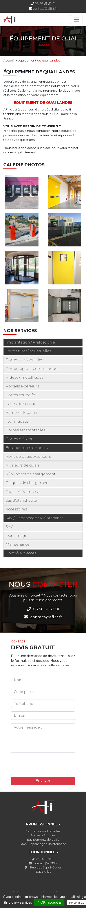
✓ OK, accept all (49, 902)
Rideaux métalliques (24, 377)
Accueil (8, 60)
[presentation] (44, 764)
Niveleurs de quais (22, 465)
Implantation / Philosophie (30, 342)
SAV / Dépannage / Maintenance (35, 518)
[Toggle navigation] (76, 19)
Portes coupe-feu (21, 395)
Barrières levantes (22, 413)
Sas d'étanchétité (21, 500)
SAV (9, 527)
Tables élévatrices (22, 492)
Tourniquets (17, 421)
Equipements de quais (27, 448)
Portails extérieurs (22, 386)
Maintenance (17, 544)
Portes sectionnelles (24, 360)
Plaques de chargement (28, 483)
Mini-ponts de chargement (30, 474)
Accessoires (16, 509)
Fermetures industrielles (28, 351)
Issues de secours (21, 404)
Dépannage (16, 536)
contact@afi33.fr (45, 9)
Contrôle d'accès (21, 553)
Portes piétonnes (21, 439)
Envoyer (43, 781)
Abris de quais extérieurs (28, 456)
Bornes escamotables (25, 430)
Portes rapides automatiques (32, 369)
